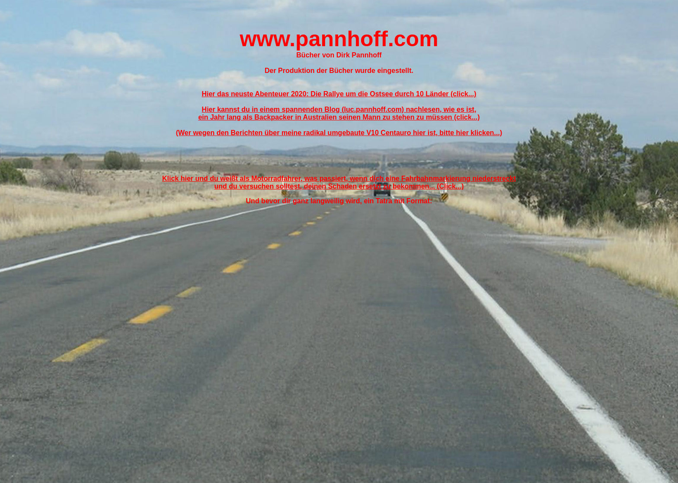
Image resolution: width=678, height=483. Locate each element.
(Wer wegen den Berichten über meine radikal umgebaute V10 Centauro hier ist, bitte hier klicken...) (339, 132)
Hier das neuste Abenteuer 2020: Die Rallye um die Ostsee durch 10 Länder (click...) (338, 94)
